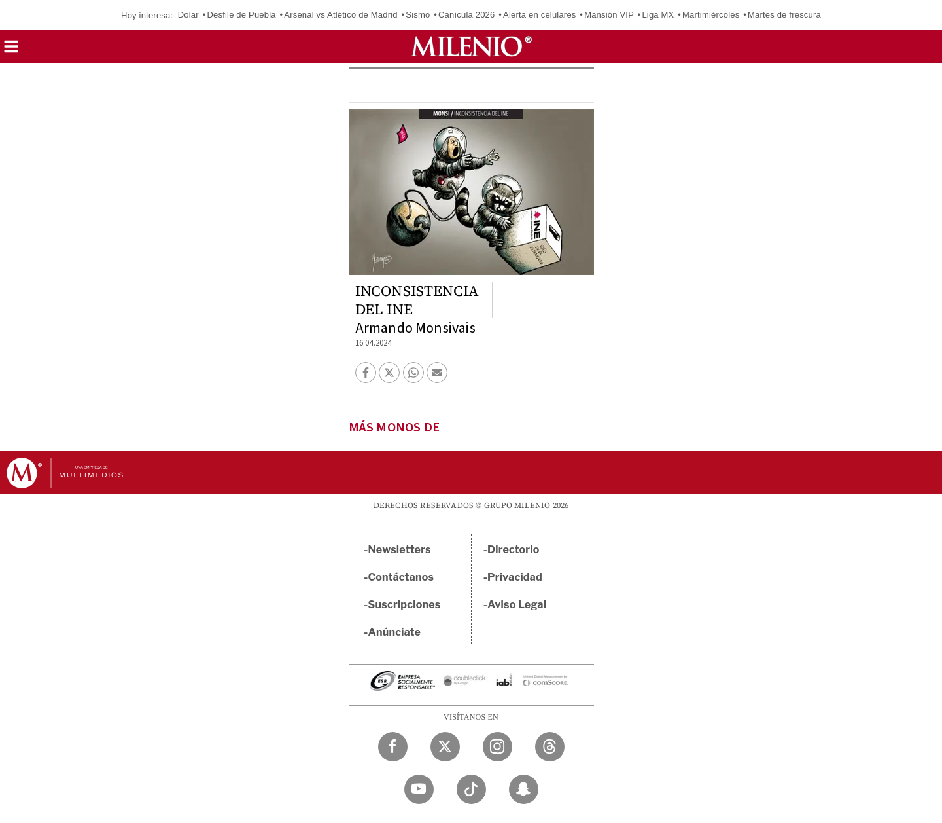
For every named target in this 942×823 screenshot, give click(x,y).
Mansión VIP (609, 15)
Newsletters (399, 549)
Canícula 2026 (466, 15)
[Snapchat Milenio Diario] (523, 789)
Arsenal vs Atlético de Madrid (340, 15)
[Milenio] (471, 46)
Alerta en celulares (539, 15)
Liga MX (658, 15)
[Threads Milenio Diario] (550, 746)
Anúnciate (394, 632)
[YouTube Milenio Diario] (419, 789)
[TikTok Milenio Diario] (471, 789)
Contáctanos (401, 577)
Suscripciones (404, 604)
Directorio (513, 549)
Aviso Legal (516, 604)
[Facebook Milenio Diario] (393, 746)
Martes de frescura (784, 15)
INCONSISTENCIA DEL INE (417, 300)
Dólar (188, 15)
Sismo (418, 15)
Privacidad (514, 577)
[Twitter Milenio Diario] (445, 746)
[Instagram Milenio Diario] (497, 746)
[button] (11, 50)
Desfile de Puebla (241, 15)
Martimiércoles (710, 15)
